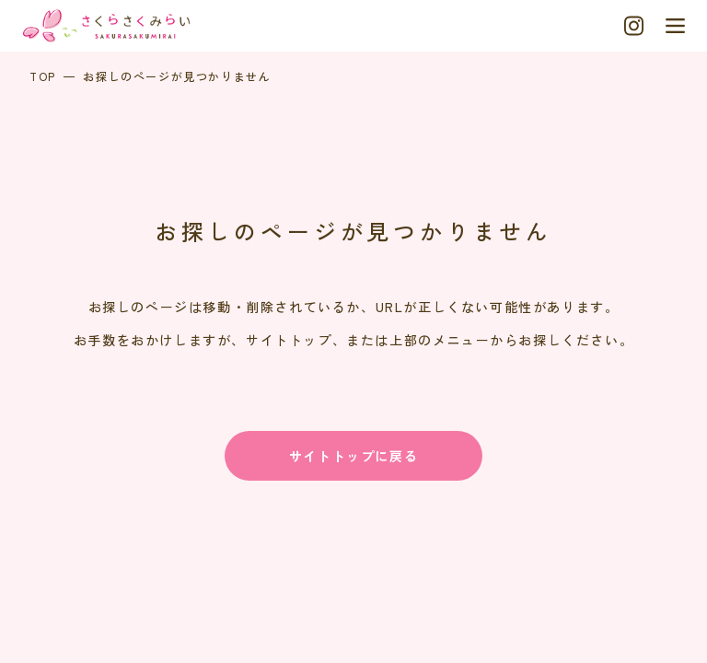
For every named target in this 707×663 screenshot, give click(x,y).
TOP (42, 76)
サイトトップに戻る (353, 456)
